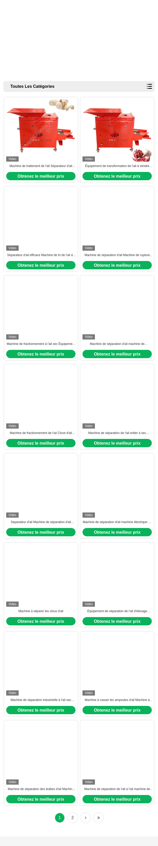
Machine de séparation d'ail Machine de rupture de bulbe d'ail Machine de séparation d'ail (117, 258)
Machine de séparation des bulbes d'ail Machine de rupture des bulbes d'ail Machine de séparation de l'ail (40, 799)
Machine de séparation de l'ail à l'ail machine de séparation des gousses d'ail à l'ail (117, 799)
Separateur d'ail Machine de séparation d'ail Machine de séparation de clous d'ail (41, 528)
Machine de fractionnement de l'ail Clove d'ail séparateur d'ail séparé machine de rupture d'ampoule (41, 438)
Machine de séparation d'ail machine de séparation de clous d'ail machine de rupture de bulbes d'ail (117, 348)
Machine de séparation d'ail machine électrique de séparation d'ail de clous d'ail (117, 528)
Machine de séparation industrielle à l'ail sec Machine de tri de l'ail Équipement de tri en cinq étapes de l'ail (40, 709)
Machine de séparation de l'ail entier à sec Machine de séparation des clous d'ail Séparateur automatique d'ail (117, 438)
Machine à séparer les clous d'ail (40, 618)
